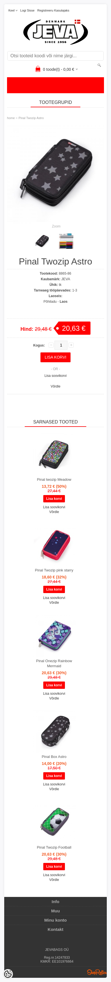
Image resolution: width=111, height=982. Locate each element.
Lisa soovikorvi (55, 376)
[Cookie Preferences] (8, 974)
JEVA (65, 279)
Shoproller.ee (97, 972)
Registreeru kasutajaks (53, 10)
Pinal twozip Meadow (54, 479)
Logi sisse (27, 10)
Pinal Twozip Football (54, 847)
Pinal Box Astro (54, 757)
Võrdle (55, 386)
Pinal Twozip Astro (31, 118)
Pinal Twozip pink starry (54, 570)
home (11, 118)
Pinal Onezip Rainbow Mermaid (54, 663)
